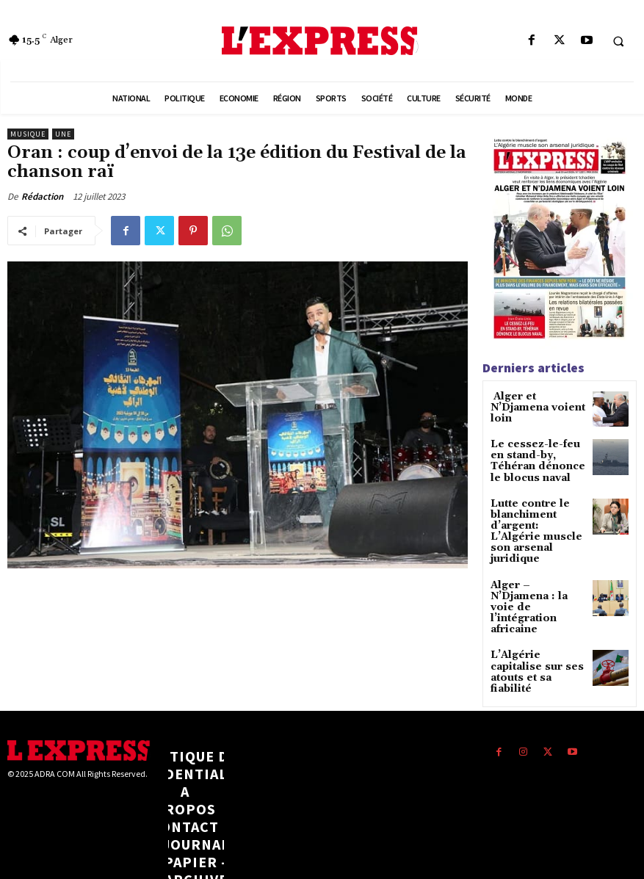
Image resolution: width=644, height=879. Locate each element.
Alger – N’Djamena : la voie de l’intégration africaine (537, 576)
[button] (618, 41)
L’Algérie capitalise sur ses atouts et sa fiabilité (536, 625)
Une (63, 134)
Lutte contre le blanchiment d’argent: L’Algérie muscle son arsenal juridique (536, 517)
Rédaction (42, 196)
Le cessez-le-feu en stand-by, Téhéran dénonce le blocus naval (535, 458)
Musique (27, 134)
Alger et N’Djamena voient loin (537, 401)
